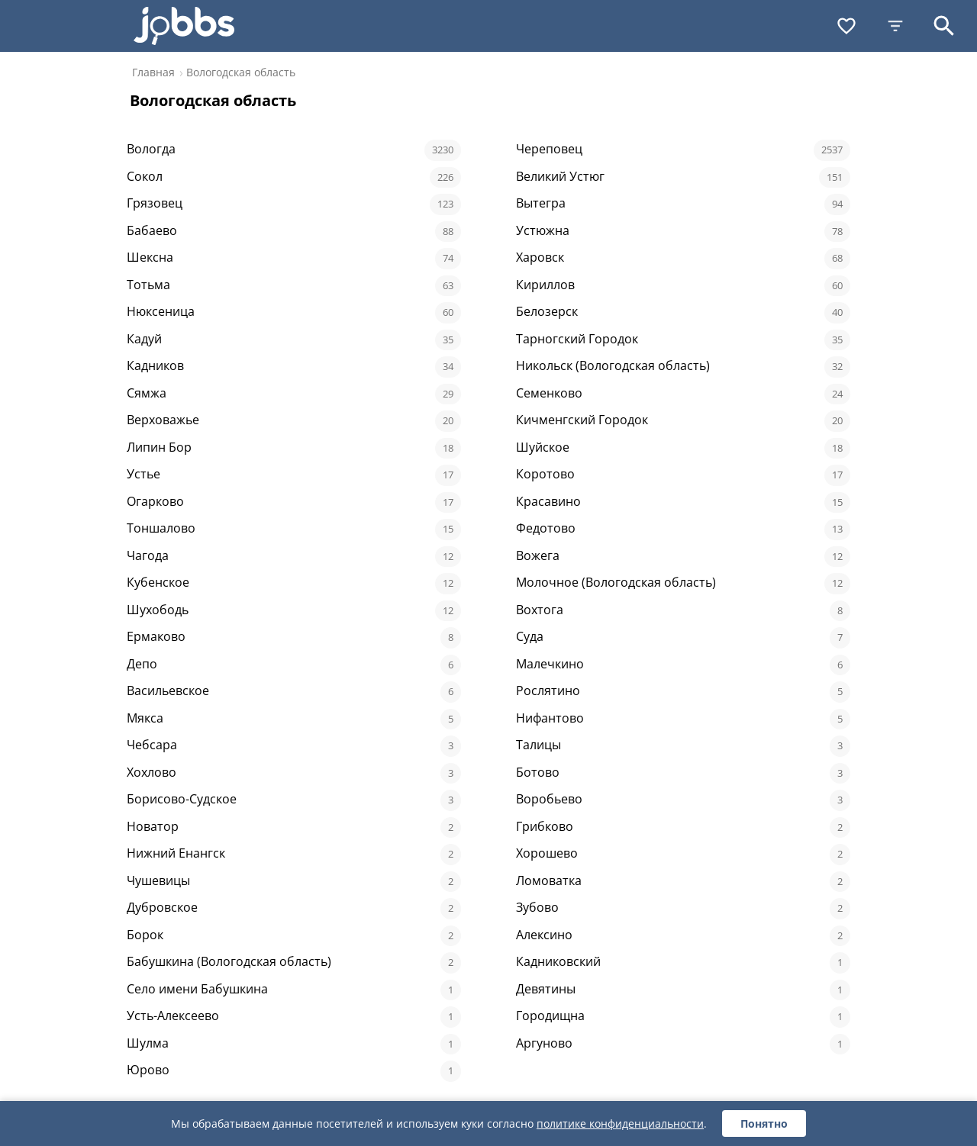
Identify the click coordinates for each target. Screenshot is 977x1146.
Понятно (764, 1123)
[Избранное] (846, 26)
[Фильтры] (895, 26)
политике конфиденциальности (620, 1123)
